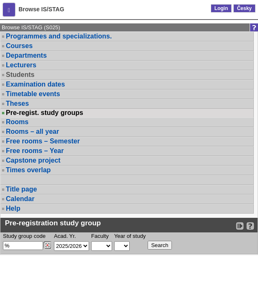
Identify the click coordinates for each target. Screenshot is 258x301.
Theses (17, 103)
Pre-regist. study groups (44, 113)
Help (13, 208)
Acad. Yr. (65, 236)
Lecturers (21, 65)
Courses (19, 45)
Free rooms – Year (35, 150)
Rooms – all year (32, 131)
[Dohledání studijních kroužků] (47, 245)
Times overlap (28, 169)
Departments (26, 55)
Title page (21, 189)
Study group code (24, 236)
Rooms (17, 121)
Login (221, 8)
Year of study (130, 236)
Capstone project (33, 160)
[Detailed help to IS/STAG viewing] (250, 226)
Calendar (20, 198)
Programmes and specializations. (59, 36)
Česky (244, 8)
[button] (9, 10)
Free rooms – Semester (43, 141)
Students (20, 74)
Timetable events (33, 93)
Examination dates (35, 84)
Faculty (100, 236)
